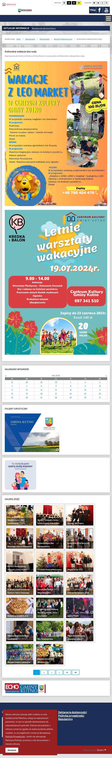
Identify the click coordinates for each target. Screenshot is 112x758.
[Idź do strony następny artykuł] (67, 672)
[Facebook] (99, 10)
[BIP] (92, 10)
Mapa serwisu (89, 750)
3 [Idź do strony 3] (51, 672)
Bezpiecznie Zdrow (40, 28)
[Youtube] (106, 10)
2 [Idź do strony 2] (44, 672)
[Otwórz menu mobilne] (108, 18)
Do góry (101, 749)
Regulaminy (65, 719)
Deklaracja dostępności (72, 712)
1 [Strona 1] (36, 672)
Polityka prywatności (71, 715)
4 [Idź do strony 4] (59, 672)
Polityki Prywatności (15, 736)
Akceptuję (11, 750)
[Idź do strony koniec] (75, 672)
